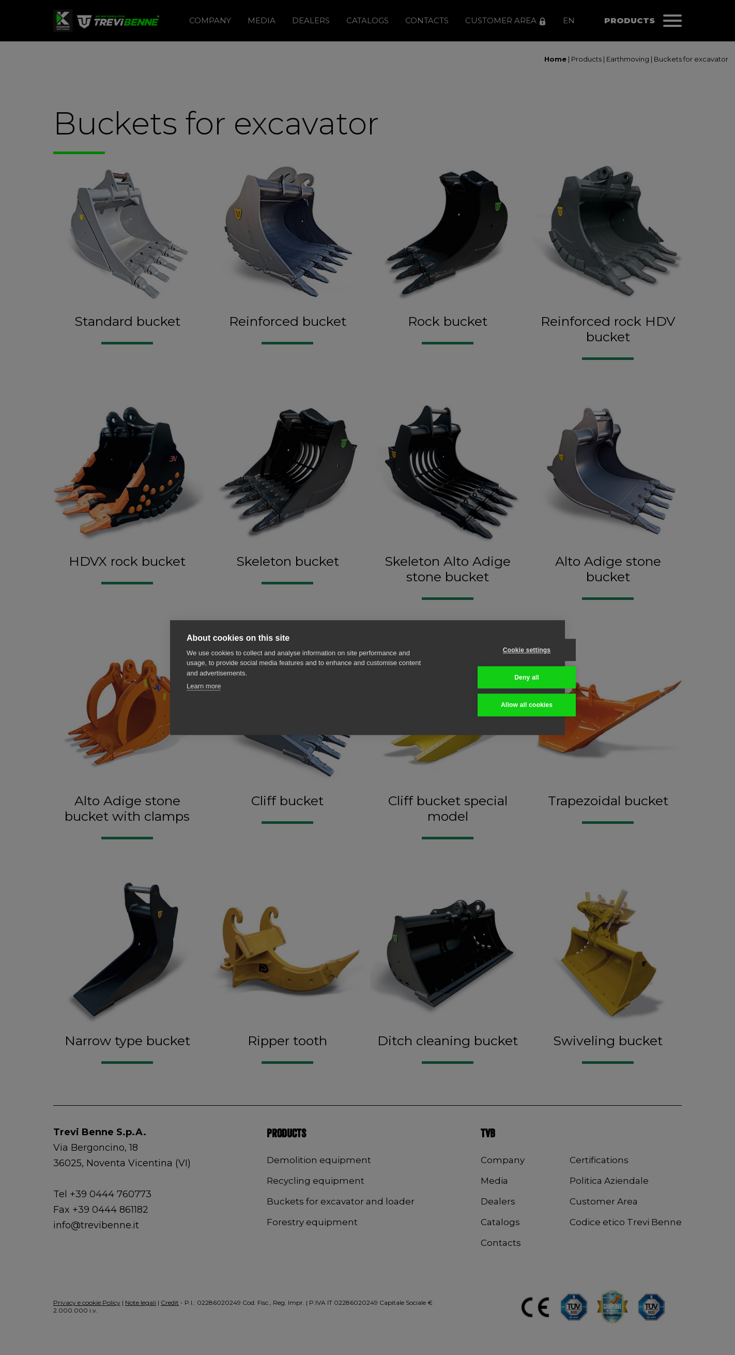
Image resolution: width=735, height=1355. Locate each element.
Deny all (497, 677)
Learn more (204, 686)
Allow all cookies (497, 705)
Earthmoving (627, 59)
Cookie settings (497, 650)
